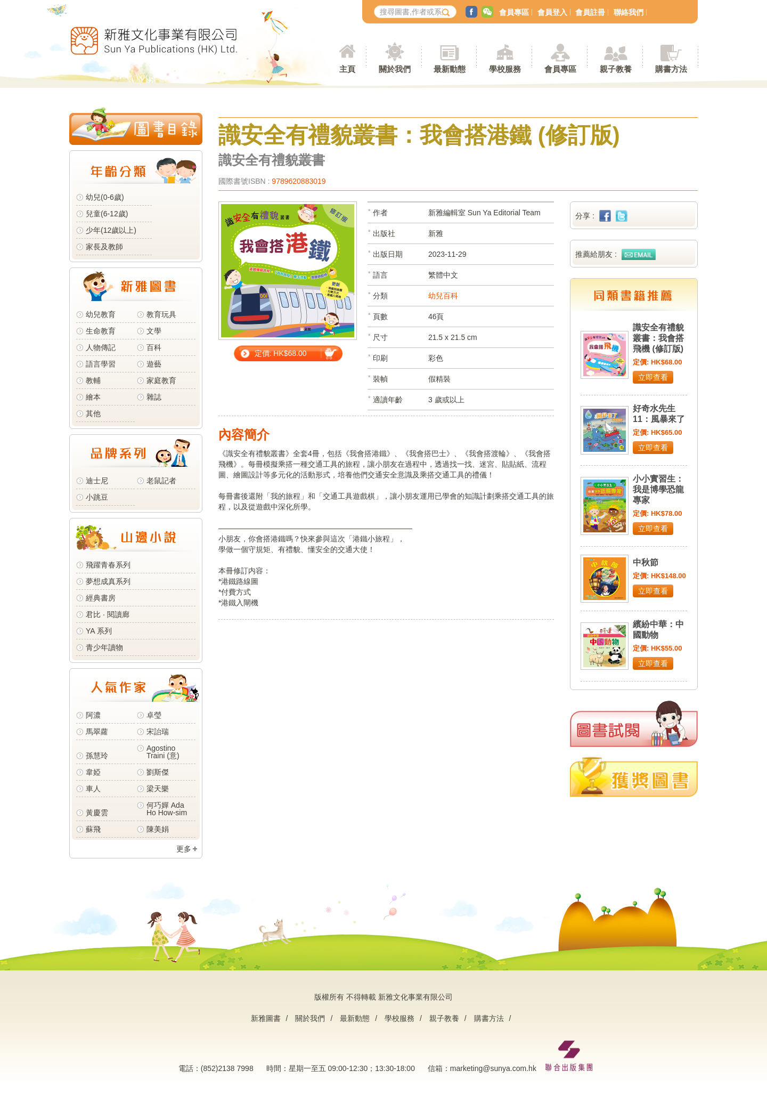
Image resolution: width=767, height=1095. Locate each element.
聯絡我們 (628, 12)
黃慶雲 (97, 812)
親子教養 (444, 1018)
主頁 (347, 69)
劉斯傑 (157, 772)
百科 (153, 347)
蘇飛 (93, 829)
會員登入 (552, 12)
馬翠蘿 (97, 731)
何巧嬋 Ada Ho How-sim (166, 809)
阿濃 (93, 715)
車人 (93, 788)
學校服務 (505, 69)
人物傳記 (101, 347)
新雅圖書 (266, 1018)
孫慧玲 (97, 755)
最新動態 (355, 1018)
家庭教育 (161, 380)
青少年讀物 (104, 647)
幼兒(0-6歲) (105, 197)
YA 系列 (99, 631)
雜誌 (153, 397)
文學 (153, 331)
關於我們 (310, 1018)
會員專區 (514, 12)
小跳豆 (97, 497)
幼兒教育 (101, 314)
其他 (93, 413)
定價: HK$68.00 (281, 353)
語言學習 (101, 364)
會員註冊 (590, 12)
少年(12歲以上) (111, 230)
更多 (183, 849)
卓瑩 (153, 715)
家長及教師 (104, 246)
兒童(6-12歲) (109, 213)
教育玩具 (161, 314)
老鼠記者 (161, 480)
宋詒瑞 (157, 731)
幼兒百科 (443, 295)
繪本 (93, 397)
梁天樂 (157, 788)
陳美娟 (157, 829)
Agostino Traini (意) (162, 752)
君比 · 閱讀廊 (107, 614)
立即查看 (653, 377)
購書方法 (489, 1018)
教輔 (93, 380)
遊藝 (153, 364)
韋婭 (93, 772)
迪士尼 (97, 480)
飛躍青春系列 (108, 565)
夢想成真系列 (108, 581)
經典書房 (101, 598)
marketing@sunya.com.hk (493, 1068)
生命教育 (101, 331)
